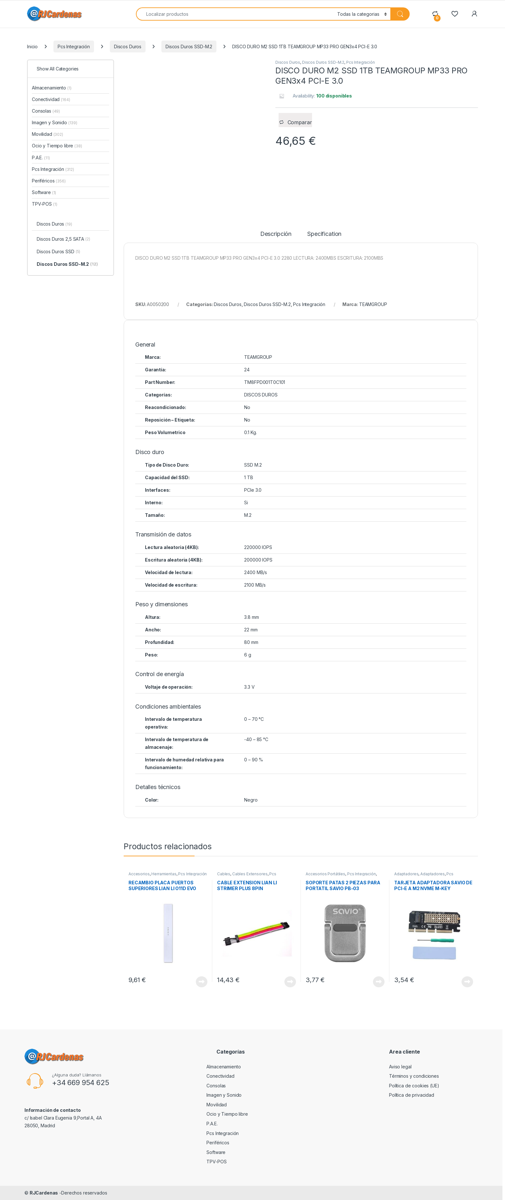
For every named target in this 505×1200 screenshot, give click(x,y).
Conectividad (51, 99)
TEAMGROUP (373, 304)
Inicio (32, 46)
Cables (223, 873)
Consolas (46, 111)
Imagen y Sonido (54, 122)
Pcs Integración (74, 46)
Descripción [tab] (275, 234)
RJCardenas (44, 1192)
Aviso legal (400, 1066)
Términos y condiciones (414, 1076)
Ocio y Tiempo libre (57, 145)
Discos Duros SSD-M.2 (189, 46)
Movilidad (47, 134)
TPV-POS (44, 204)
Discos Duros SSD (58, 252)
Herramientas (163, 873)
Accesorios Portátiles (325, 873)
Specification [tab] (324, 234)
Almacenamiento (51, 87)
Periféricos (49, 180)
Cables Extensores (250, 873)
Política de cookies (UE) (414, 1085)
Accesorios (139, 873)
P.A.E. (41, 157)
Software (44, 192)
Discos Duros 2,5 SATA (63, 239)
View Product (201, 981)
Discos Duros (127, 46)
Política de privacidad (411, 1095)
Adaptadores (406, 873)
